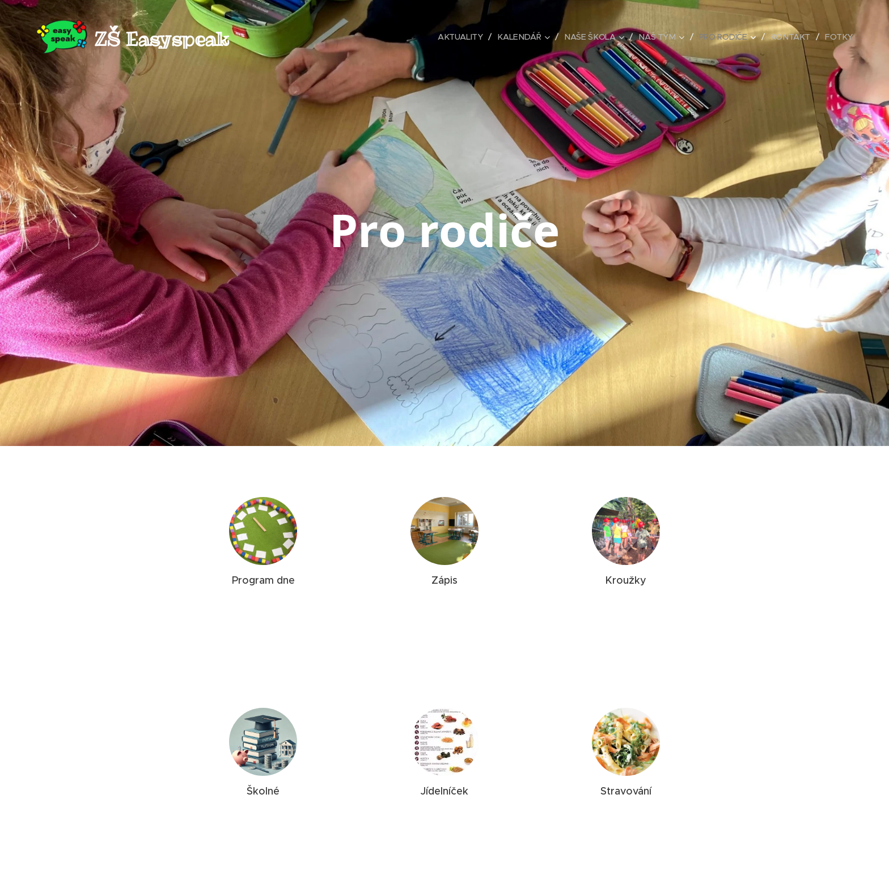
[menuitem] (451, 37)
